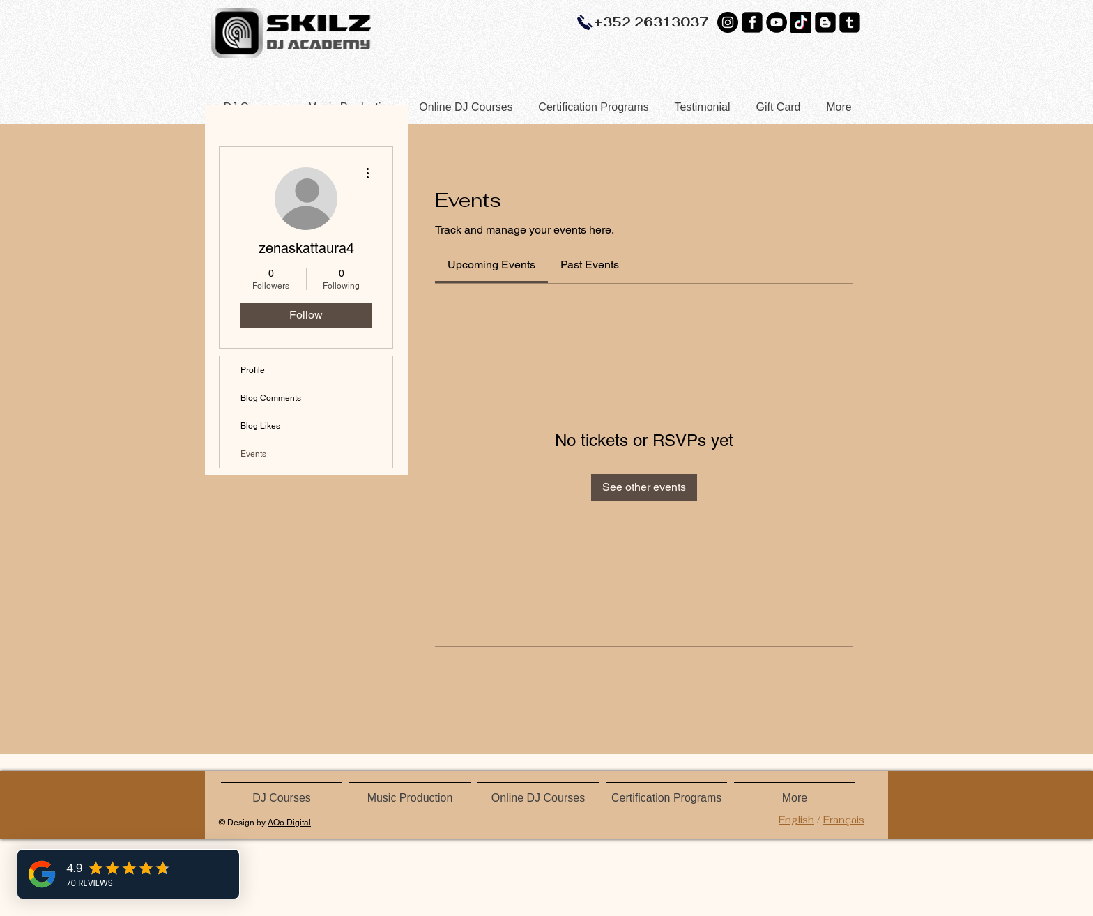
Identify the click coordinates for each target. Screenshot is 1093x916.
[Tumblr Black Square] (849, 22)
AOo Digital (289, 822)
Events (253, 454)
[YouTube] (776, 22)
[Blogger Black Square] (825, 22)
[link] (491, 264)
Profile (252, 370)
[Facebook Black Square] (752, 22)
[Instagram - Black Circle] (727, 22)
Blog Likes (260, 426)
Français (843, 820)
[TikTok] (800, 22)
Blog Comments (270, 398)
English (796, 820)
